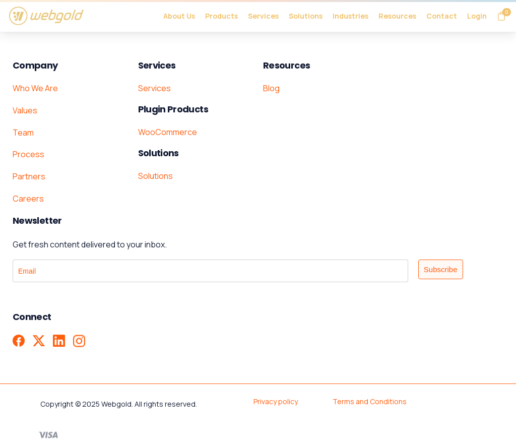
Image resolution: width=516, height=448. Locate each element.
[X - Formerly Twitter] (39, 341)
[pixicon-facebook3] (19, 340)
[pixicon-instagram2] (79, 344)
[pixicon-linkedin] (59, 342)
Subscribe (441, 269)
